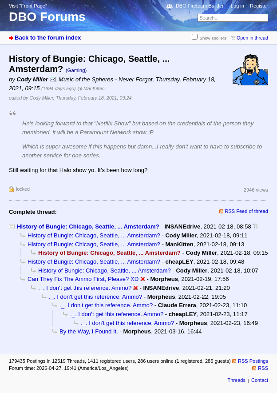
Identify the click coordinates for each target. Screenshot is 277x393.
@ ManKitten (91, 88)
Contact (259, 380)
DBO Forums (47, 17)
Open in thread (252, 37)
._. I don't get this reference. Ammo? (84, 288)
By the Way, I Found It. (88, 331)
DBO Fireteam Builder (200, 5)
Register (259, 5)
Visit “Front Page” (28, 5)
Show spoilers (213, 38)
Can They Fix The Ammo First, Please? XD (83, 279)
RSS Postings (253, 361)
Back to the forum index (48, 37)
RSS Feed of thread (247, 211)
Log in (237, 5)
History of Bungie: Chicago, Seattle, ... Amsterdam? (88, 226)
